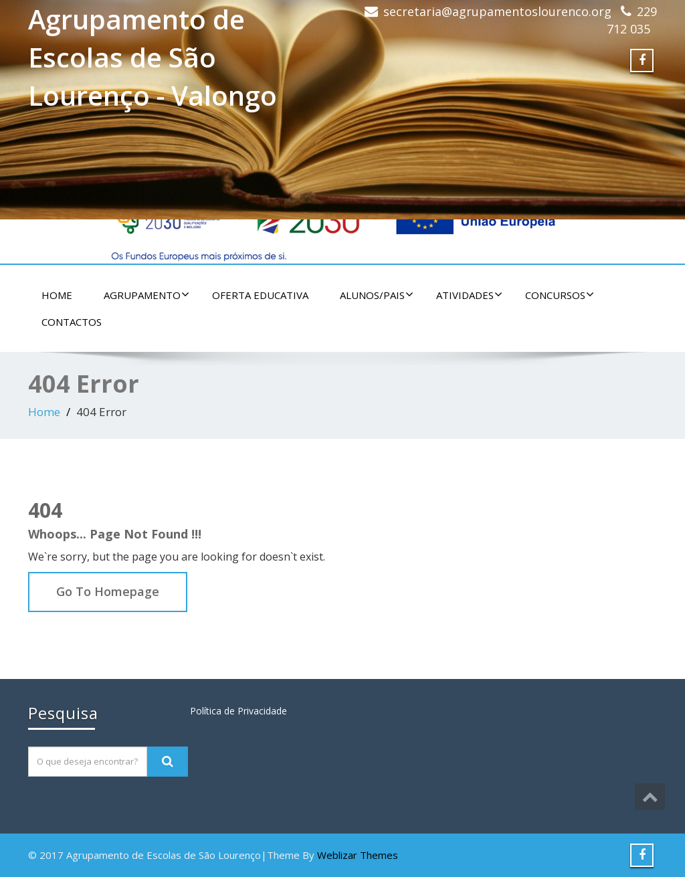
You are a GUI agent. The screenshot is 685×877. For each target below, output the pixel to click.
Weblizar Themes (357, 855)
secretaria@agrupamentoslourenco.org (497, 11)
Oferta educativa (260, 295)
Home (56, 295)
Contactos (71, 321)
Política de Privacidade (238, 710)
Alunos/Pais (376, 295)
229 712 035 (632, 20)
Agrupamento (146, 295)
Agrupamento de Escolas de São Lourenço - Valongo (152, 57)
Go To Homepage (107, 591)
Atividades (469, 295)
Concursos (559, 295)
